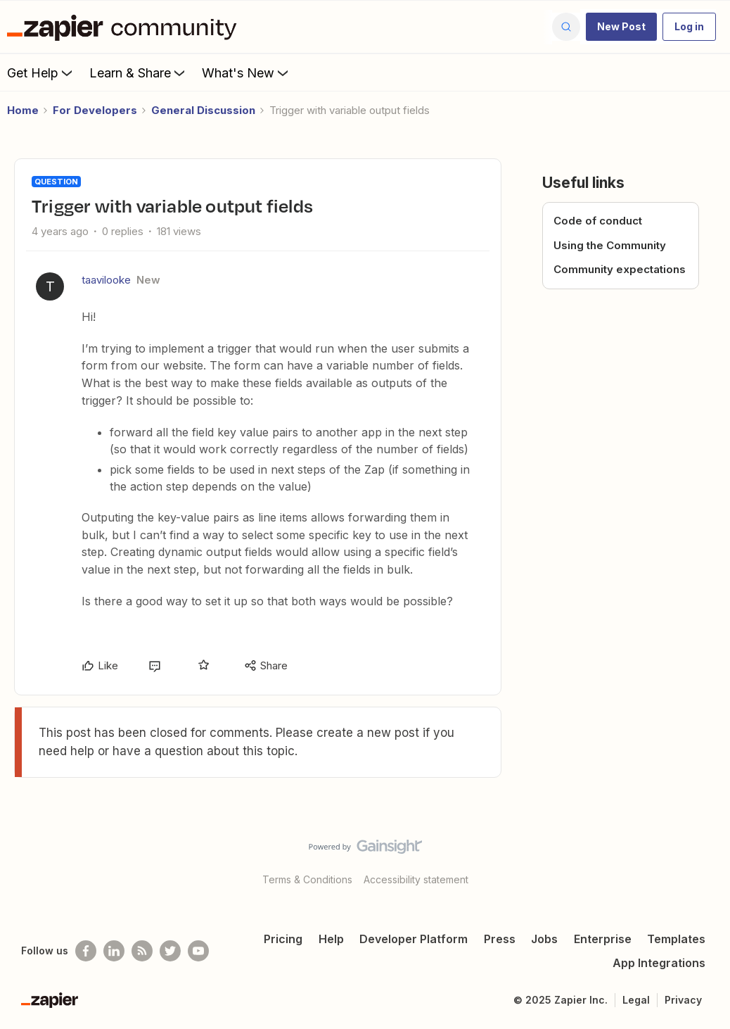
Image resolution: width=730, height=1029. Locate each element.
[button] (621, 27)
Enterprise (603, 939)
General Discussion (203, 110)
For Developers (95, 110)
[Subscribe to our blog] (142, 950)
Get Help (41, 72)
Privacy (683, 1000)
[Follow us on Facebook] (85, 950)
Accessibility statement (416, 879)
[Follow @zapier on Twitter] (170, 950)
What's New (246, 72)
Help (331, 939)
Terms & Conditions (307, 879)
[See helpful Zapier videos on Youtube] (198, 950)
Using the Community (609, 245)
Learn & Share (138, 72)
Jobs (544, 939)
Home (23, 110)
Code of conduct (597, 220)
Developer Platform (413, 939)
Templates (676, 939)
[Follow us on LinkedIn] (113, 950)
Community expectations (619, 269)
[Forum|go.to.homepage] (125, 27)
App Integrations (659, 963)
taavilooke (106, 279)
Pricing (283, 939)
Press (500, 939)
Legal (636, 1000)
